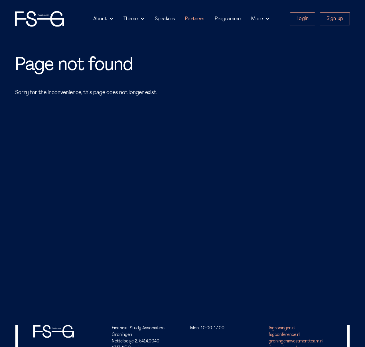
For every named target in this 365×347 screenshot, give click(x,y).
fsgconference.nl (284, 334)
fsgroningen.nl (282, 328)
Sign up (335, 18)
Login (303, 18)
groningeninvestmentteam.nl (296, 341)
